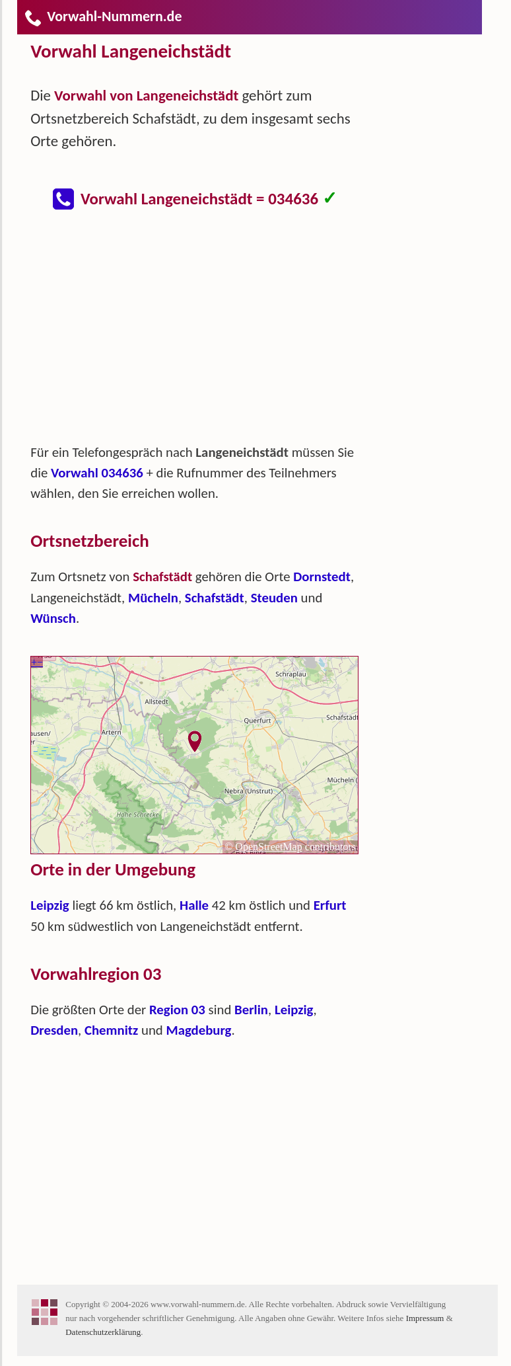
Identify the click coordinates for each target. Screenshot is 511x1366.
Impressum (425, 1318)
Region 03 (177, 1009)
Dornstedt (322, 576)
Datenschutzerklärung (103, 1332)
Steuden (274, 597)
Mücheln (153, 597)
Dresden (54, 1030)
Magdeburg (198, 1030)
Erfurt (330, 905)
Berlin (251, 1009)
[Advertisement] (205, 333)
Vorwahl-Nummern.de (103, 16)
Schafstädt (214, 597)
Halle (194, 905)
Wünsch (53, 618)
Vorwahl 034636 (97, 472)
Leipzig (49, 905)
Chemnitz (111, 1030)
